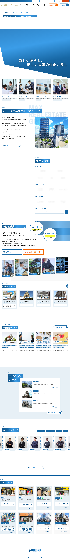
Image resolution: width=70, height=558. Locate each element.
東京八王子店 (59, 433)
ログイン (65, 1)
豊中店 (48, 433)
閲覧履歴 (50, 1)
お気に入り (43, 1)
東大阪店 (53, 433)
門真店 (39, 433)
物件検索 (36, 1)
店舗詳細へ (12, 510)
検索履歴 (58, 1)
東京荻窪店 (66, 433)
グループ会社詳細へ (46, 534)
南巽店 (43, 433)
